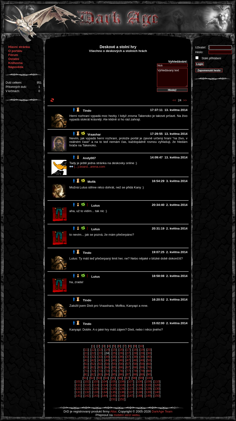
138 (139, 392)
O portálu (15, 51)
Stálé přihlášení (211, 58)
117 (130, 385)
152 (122, 399)
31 (86, 356)
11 (86, 349)
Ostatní (13, 59)
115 (113, 385)
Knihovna (15, 63)
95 (113, 378)
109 (148, 381)
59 (142, 364)
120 (157, 385)
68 (135, 367)
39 (142, 356)
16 (121, 349)
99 (141, 378)
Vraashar (94, 134)
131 (78, 392)
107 (130, 381)
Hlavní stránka (19, 47)
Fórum (13, 55)
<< (174, 100)
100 (149, 378)
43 (100, 360)
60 (149, 364)
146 (122, 395)
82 (93, 374)
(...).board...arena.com (89, 166)
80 (149, 371)
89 (142, 374)
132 (86, 392)
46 (121, 360)
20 (149, 349)
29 (142, 353)
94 (106, 378)
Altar (113, 411)
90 (149, 374)
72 (93, 371)
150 (157, 395)
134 (104, 392)
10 (141, 346)
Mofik (92, 181)
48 (135, 360)
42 (93, 360)
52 (93, 364)
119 (148, 385)
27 (128, 353)
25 (114, 353)
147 (130, 395)
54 (107, 364)
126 (122, 388)
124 (104, 388)
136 (122, 392)
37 (128, 356)
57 (128, 364)
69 (142, 367)
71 (86, 371)
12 (93, 349)
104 (104, 381)
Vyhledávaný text (172, 77)
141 (78, 395)
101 (78, 381)
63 (100, 367)
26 (121, 353)
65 (114, 367)
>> (185, 100)
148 (139, 395)
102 (86, 381)
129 (148, 388)
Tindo (87, 110)
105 (113, 381)
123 (95, 388)
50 (149, 360)
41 (86, 360)
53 (100, 364)
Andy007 (89, 158)
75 (114, 371)
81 (86, 374)
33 (100, 356)
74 (107, 371)
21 (86, 353)
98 (134, 378)
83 (100, 374)
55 (114, 364)
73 (100, 371)
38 (135, 356)
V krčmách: (13, 91)
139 (148, 392)
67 (128, 367)
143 (95, 395)
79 (142, 371)
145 (113, 395)
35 (114, 356)
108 (139, 381)
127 (130, 388)
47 (128, 360)
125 (113, 388)
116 (122, 385)
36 (121, 356)
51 (86, 364)
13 (100, 349)
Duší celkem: (14, 82)
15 (114, 349)
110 (157, 381)
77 (128, 371)
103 (95, 381)
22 (93, 353)
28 (135, 353)
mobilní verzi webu (126, 415)
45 (114, 360)
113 (95, 385)
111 (78, 385)
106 (122, 381)
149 (148, 395)
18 (135, 349)
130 (157, 388)
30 (149, 353)
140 (157, 392)
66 (121, 367)
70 (149, 367)
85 (114, 374)
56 (121, 364)
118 (139, 385)
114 (104, 385)
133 (95, 392)
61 (86, 367)
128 (139, 388)
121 (78, 388)
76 (121, 371)
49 (142, 360)
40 (149, 356)
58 (135, 364)
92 (92, 378)
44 (107, 360)
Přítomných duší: (16, 87)
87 (128, 374)
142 (86, 395)
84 (107, 374)
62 (93, 367)
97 (127, 378)
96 (120, 378)
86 (121, 374)
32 (93, 356)
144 (104, 395)
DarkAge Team (162, 411)
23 (100, 353)
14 (107, 349)
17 (128, 349)
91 (85, 378)
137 (130, 392)
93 (99, 378)
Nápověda (15, 67)
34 (107, 356)
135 (113, 392)
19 (142, 349)
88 (135, 374)
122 (86, 388)
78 (135, 371)
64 (107, 367)
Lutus (95, 205)
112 (86, 385)
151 (113, 399)
